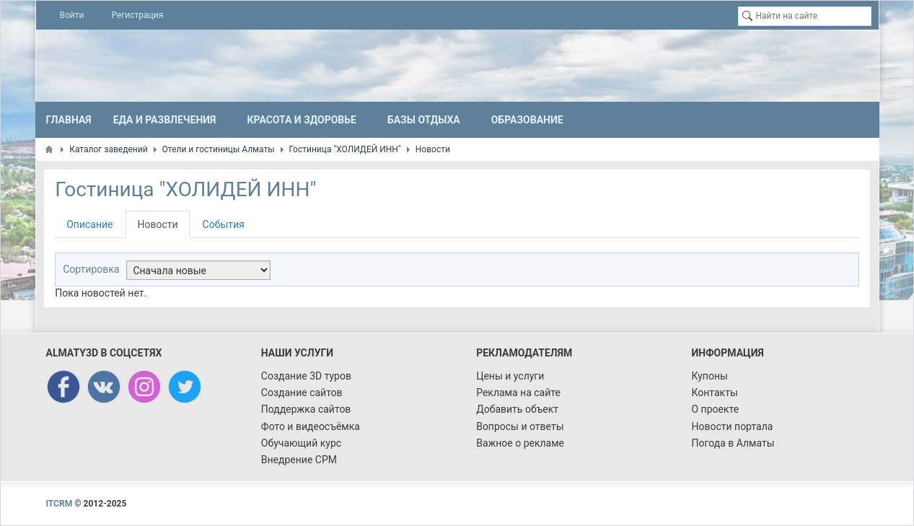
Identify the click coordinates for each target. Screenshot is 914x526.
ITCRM (59, 504)
